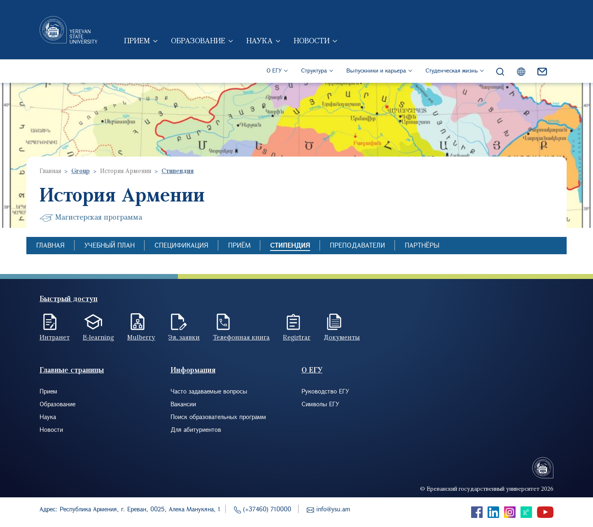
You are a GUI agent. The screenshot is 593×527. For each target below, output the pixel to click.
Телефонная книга (241, 337)
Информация (192, 370)
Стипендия (290, 245)
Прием (137, 40)
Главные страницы (72, 370)
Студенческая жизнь (451, 70)
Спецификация (181, 245)
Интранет (55, 337)
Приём (239, 245)
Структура (314, 70)
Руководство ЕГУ (325, 391)
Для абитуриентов (195, 429)
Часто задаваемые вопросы (208, 391)
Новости (311, 40)
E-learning (98, 337)
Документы (342, 337)
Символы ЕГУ (320, 404)
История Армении (125, 170)
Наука (259, 40)
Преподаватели (357, 245)
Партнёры (422, 245)
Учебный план (109, 245)
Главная (50, 170)
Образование (198, 40)
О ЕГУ (274, 70)
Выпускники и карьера (376, 70)
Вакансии (183, 404)
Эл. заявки (184, 337)
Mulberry (141, 337)
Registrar (297, 337)
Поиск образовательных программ (218, 416)
